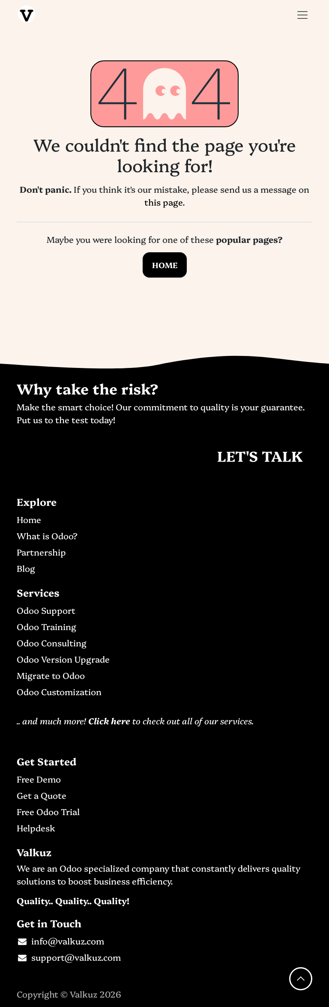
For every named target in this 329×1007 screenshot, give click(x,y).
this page (163, 202)
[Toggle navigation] (302, 14)
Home (164, 265)
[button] (300, 978)
